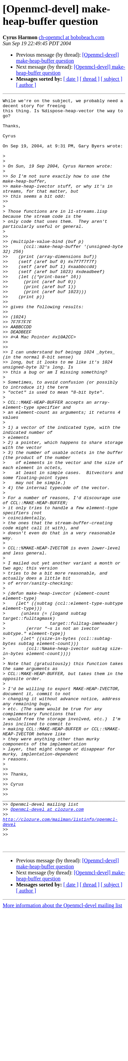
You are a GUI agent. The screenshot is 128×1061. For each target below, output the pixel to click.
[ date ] (70, 79)
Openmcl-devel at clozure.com (46, 952)
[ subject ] (111, 79)
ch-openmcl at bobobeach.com (72, 37)
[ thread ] (90, 79)
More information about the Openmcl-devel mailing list (62, 1055)
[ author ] (26, 85)
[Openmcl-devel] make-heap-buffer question (67, 58)
